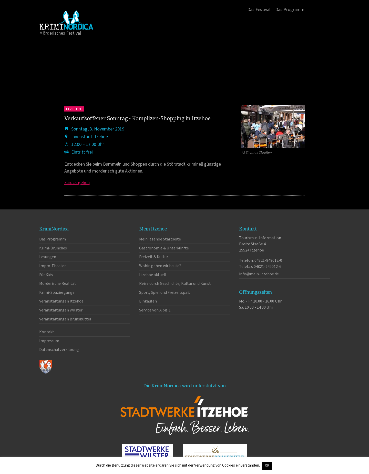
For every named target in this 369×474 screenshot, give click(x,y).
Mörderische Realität (57, 283)
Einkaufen (148, 301)
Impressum (49, 341)
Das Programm (289, 9)
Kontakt (46, 332)
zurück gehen (77, 182)
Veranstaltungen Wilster (61, 310)
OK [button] (267, 465)
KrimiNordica (66, 20)
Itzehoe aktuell (152, 275)
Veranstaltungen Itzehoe (61, 301)
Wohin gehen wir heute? (160, 266)
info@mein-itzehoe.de (259, 274)
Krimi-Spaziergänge (57, 292)
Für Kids (46, 275)
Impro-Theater (52, 266)
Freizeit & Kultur (153, 257)
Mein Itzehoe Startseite (160, 239)
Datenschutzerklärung (59, 349)
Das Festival (258, 9)
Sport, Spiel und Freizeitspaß (164, 292)
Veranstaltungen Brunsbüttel (65, 319)
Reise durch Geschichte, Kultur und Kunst (175, 283)
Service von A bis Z (155, 310)
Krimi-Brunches (53, 248)
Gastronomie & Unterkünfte (164, 248)
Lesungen (47, 257)
